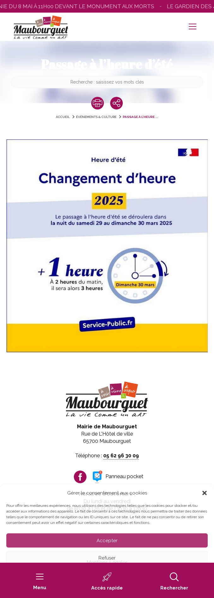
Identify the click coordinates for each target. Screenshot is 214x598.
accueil (63, 117)
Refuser (107, 558)
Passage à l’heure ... (140, 117)
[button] (204, 493)
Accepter (107, 540)
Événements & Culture (96, 117)
